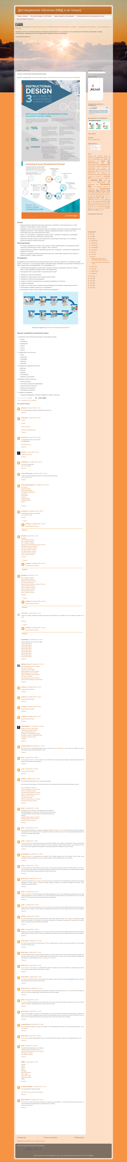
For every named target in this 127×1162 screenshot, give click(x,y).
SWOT (91, 208)
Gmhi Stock (45, 907)
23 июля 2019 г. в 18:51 (34, 437)
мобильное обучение (93, 174)
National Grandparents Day (28, 430)
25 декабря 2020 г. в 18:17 (34, 716)
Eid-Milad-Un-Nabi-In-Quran (28, 737)
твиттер (91, 194)
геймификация (91, 161)
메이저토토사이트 (26, 444)
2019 (91, 234)
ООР (92, 178)
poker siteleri (24, 1074)
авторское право (102, 156)
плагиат (105, 180)
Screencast (100, 206)
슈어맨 (23, 420)
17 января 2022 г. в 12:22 (34, 976)
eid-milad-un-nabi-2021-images (29, 730)
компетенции (91, 168)
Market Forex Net (26, 894)
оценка (96, 178)
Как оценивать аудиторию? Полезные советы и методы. (99, 259)
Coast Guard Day (25, 426)
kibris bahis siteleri (26, 1072)
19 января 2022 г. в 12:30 (34, 1011)
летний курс (101, 171)
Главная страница (22, 16)
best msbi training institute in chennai (30, 792)
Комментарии (93, 149)
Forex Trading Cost (69, 918)
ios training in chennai (27, 1054)
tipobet (23, 1069)
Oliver (23, 757)
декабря (93, 240)
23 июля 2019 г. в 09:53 (34, 417)
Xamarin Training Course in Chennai (30, 799)
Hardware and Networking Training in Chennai (33, 544)
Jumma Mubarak (25, 1024)
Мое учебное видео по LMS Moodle (41, 16)
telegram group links (26, 454)
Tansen (23, 502)
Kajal (22, 1045)
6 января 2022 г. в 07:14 (31, 827)
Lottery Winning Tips (27, 473)
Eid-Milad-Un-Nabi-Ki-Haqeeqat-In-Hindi (31, 735)
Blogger (91, 1155)
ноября (93, 243)
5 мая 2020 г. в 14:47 (32, 536)
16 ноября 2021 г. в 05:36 (31, 769)
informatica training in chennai (29, 800)
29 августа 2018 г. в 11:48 (33, 408)
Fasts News (24, 417)
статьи (29, 400)
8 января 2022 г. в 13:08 (31, 865)
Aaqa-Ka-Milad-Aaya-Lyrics (28, 732)
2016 (91, 276)
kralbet (23, 1066)
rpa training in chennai (27, 1053)
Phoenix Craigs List (37, 881)
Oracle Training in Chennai (28, 589)
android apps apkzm (26, 643)
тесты (91, 196)
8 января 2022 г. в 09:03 (36, 854)
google (106, 203)
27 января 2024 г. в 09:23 (36, 1099)
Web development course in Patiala (30, 666)
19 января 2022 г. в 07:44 (31, 999)
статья (90, 192)
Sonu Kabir (24, 613)
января (93, 273)
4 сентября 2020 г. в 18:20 (36, 639)
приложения (91, 184)
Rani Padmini (24, 495)
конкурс (104, 168)
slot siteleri (24, 1071)
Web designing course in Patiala (29, 673)
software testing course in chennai (30, 818)
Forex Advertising (26, 843)
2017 (91, 238)
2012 (91, 285)
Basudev (23, 452)
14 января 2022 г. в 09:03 (31, 929)
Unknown (24, 408)
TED (96, 208)
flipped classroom (92, 203)
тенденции (98, 194)
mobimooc (90, 204)
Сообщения (93, 146)
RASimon (79, 1155)
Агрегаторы (91, 157)
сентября (93, 247)
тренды (106, 196)
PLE (91, 206)
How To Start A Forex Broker (29, 967)
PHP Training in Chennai (27, 590)
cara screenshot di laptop (27, 771)
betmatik (23, 1064)
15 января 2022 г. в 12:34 (34, 940)
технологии (99, 196)
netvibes (108, 204)
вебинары (105, 157)
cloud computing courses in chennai (30, 789)
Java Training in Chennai (27, 541)
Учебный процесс (94, 197)
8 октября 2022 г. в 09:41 (31, 1045)
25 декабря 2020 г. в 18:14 (34, 687)
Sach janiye (24, 487)
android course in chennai (28, 795)
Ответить (23, 412)
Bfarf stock (26, 979)
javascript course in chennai (28, 820)
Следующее (21, 1137)
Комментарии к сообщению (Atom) (35, 1141)
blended (96, 199)
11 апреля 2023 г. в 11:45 (39, 1086)
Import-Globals (25, 1099)
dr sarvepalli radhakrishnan (28, 492)
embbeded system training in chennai (31, 1049)
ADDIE (90, 199)
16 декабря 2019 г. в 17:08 (40, 473)
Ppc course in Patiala (26, 668)
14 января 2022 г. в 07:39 (32, 904)
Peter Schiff (24, 940)
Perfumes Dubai (25, 746)
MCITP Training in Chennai (28, 587)
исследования (102, 164)
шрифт (106, 197)
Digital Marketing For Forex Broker (58, 830)
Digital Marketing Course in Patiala (30, 671)
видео (89, 159)
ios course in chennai (26, 797)
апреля (93, 266)
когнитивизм (105, 166)
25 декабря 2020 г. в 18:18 (38, 627)
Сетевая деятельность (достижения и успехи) (90, 16)
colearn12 (107, 199)
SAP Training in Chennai (27, 539)
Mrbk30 (23, 778)
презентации (101, 182)
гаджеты (106, 159)
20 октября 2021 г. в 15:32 (37, 746)
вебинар (98, 157)
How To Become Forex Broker (48, 957)
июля (92, 252)
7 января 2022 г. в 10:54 (31, 841)
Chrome (101, 199)
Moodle (102, 204)
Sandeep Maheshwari (27, 490)
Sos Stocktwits (45, 931)
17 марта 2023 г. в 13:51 (31, 1062)
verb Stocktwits (29, 1015)
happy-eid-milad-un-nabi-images (29, 728)
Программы (105, 184)
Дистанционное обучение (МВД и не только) (49, 10)
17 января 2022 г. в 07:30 (34, 965)
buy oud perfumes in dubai (61, 748)
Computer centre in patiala (28, 669)
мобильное (103, 173)
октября (93, 245)
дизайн (103, 161)
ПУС (93, 186)
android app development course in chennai (32, 1051)
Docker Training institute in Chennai (30, 794)
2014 (91, 280)
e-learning (33, 400)
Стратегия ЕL (98, 192)
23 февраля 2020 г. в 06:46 (36, 511)
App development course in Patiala (30, 678)
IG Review (24, 1038)
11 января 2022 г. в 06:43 (31, 891)
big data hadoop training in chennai (30, 817)
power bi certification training (28, 791)
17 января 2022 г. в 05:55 (34, 952)
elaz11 (105, 201)
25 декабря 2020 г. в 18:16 (38, 563)
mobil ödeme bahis (26, 1077)
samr (95, 206)
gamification (100, 203)
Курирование (91, 171)
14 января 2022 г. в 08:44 (32, 916)
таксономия (107, 192)
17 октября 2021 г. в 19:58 (37, 726)
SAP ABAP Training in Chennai (29, 546)
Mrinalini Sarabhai (26, 489)
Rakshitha (24, 536)
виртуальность (97, 159)
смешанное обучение (102, 186)
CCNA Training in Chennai (28, 585)
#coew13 (90, 156)
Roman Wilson (25, 854)
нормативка (90, 176)
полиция (90, 182)
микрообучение (92, 173)
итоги (89, 166)
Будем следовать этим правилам (64, 16)
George (23, 916)
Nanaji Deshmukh (25, 500)
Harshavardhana (25, 498)
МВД (107, 171)
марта (93, 268)
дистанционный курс (96, 163)
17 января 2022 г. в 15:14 (36, 988)
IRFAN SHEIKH (25, 726)
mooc (97, 204)
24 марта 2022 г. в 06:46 (34, 1035)
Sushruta (23, 497)
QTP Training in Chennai (27, 543)
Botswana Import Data (27, 1105)
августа (93, 249)
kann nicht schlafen (26, 466)
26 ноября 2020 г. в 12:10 (37, 664)
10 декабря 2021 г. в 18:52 (33, 778)
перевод (24, 400)
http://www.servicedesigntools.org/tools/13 (57, 327)
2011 (91, 287)
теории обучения (106, 194)
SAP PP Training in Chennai (28, 553)
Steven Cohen (25, 988)
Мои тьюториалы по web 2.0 (25, 19)
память (101, 178)
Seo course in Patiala (26, 676)
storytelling (107, 206)
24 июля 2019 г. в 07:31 (33, 452)
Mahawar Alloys (25, 664)
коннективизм (91, 169)
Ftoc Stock (70, 990)
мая (92, 256)
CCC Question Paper (26, 515)
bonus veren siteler (26, 1075)
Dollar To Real (34, 759)
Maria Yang (24, 878)
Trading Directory (26, 856)
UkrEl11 (107, 208)
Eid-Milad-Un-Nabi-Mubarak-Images (30, 733)
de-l (91, 201)
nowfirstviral (24, 462)
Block (22, 808)
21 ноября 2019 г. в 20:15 (35, 462)
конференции (103, 169)
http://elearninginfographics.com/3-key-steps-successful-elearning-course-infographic (56, 77)
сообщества (91, 189)
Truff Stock (47, 943)
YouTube (101, 209)
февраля (93, 271)
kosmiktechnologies (26, 1086)
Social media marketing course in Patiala (31, 679)
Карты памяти (96, 166)
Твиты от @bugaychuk (94, 139)
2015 (91, 278)
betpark (23, 1067)
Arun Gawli (24, 493)
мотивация (105, 174)
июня (92, 254)
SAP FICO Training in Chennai (29, 548)
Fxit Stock (24, 1002)
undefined (23, 738)
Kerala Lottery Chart (26, 477)
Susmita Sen (24, 511)
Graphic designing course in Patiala (30, 674)
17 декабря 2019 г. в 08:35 (42, 485)
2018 (91, 236)
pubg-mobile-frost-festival (32, 526)
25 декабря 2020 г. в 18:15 (38, 523)
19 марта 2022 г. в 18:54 (37, 1024)
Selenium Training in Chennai (28, 581)
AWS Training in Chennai (27, 554)
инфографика (91, 164)
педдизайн (107, 178)
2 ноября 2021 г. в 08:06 (31, 757)
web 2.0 (93, 210)
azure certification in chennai (28, 787)
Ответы (25, 521)
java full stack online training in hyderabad (32, 1092)
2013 (91, 283)
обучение (107, 176)
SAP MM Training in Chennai (28, 551)
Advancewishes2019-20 (27, 485)
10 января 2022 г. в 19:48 (34, 878)
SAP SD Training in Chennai (28, 549)
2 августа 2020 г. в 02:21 (34, 613)
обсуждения (98, 176)
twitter (101, 208)
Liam (22, 769)
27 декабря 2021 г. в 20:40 (32, 808)
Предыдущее (79, 1137)
